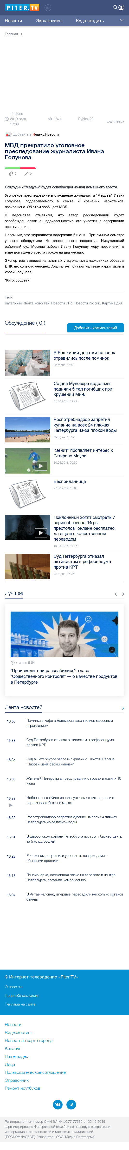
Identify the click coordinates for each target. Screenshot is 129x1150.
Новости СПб (61, 303)
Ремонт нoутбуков (22, 1088)
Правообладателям (22, 995)
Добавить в (32, 134)
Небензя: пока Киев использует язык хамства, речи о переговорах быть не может (70, 800)
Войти (121, 7)
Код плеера (115, 121)
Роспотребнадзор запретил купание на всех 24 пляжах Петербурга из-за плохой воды (71, 819)
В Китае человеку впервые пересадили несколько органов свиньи (74, 897)
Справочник (17, 1080)
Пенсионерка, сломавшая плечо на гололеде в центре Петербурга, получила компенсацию (71, 877)
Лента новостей (36, 303)
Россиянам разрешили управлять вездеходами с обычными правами (67, 858)
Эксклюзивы (39, 20)
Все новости (121, 708)
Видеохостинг (18, 1032)
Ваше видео (16, 1056)
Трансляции (101, 20)
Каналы (12, 1048)
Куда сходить (71, 20)
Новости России (87, 303)
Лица (10, 1064)
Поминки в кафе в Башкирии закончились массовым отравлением (69, 723)
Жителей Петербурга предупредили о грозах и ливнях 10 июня (73, 781)
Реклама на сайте (20, 1004)
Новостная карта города (28, 1040)
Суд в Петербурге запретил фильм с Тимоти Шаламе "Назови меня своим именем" (70, 761)
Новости (13, 20)
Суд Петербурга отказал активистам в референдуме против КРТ (70, 742)
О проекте (13, 987)
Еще (121, 20)
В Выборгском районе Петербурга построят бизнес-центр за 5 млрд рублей (74, 839)
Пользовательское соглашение (35, 1072)
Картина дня (112, 303)
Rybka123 (86, 119)
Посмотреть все (25, 328)
